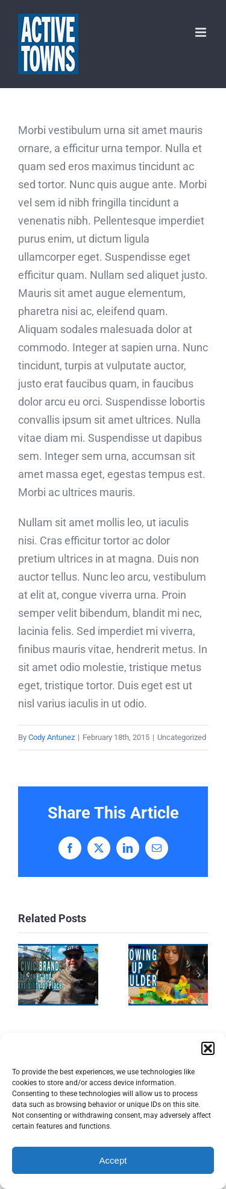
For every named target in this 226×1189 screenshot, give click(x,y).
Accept (113, 1160)
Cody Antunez (51, 737)
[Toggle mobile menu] (201, 32)
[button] (208, 1048)
